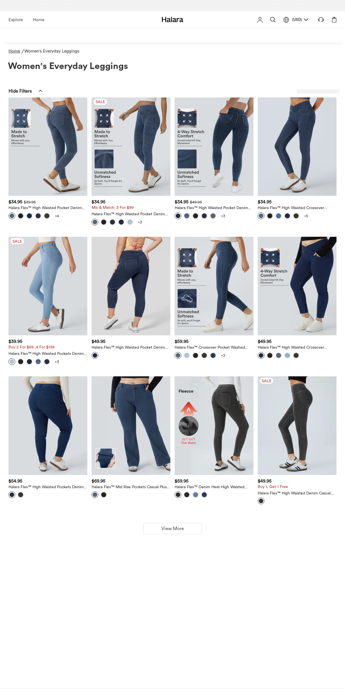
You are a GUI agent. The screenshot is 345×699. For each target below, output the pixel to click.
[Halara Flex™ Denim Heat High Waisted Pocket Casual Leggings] (214, 425)
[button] (273, 20)
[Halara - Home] (172, 19)
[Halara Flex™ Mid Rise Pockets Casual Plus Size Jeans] (131, 425)
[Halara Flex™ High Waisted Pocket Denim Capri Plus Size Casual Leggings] (131, 286)
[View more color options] (56, 215)
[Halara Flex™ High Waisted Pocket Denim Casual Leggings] (47, 146)
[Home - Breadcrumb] (16, 51)
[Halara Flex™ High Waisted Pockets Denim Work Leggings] (47, 286)
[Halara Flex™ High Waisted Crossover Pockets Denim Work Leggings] (297, 146)
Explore (15, 19)
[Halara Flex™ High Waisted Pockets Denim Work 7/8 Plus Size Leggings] (47, 425)
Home (38, 19)
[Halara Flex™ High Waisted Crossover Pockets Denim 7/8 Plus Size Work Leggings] (297, 286)
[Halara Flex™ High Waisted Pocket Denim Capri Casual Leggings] (131, 146)
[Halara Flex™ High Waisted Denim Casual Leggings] (297, 425)
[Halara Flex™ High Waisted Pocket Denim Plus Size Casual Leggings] (214, 146)
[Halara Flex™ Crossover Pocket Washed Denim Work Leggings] (214, 286)
